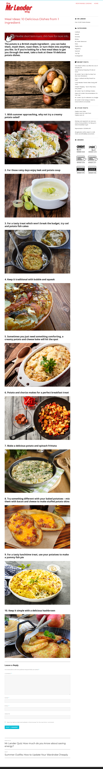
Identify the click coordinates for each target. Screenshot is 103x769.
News (76, 44)
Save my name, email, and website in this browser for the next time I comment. (30, 722)
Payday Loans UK (79, 115)
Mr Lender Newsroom (81, 41)
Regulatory (78, 48)
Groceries (77, 36)
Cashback (77, 32)
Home (96, 3)
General (77, 34)
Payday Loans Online (80, 111)
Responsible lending (84, 3)
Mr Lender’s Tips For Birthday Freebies (85, 91)
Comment (8, 673)
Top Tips (77, 53)
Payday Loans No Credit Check (83, 113)
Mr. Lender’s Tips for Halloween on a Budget (86, 97)
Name (7, 697)
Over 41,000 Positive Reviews (82, 22)
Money (77, 39)
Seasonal (77, 51)
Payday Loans (78, 46)
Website (7, 713)
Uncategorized (78, 56)
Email (7, 706)
